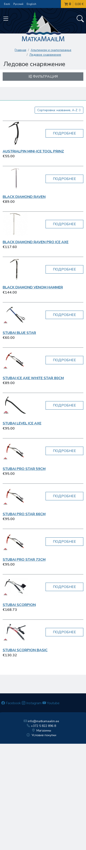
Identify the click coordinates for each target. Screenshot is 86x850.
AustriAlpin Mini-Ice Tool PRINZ (33, 151)
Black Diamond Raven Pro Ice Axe (35, 242)
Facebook (11, 703)
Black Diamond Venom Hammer (33, 287)
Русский (18, 4)
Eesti (7, 4)
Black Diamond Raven (24, 196)
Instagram (32, 703)
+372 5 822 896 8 (41, 726)
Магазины (41, 730)
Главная (20, 50)
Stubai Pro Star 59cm (24, 468)
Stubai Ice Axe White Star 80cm (33, 378)
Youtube (51, 703)
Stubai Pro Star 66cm (24, 514)
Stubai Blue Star (19, 332)
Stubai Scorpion (19, 604)
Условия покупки (41, 735)
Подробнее (64, 133)
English (31, 4)
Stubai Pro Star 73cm (24, 559)
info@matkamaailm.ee (41, 721)
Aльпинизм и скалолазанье (51, 50)
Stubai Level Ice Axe (22, 423)
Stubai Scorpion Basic (25, 650)
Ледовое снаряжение (45, 55)
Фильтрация (43, 76)
